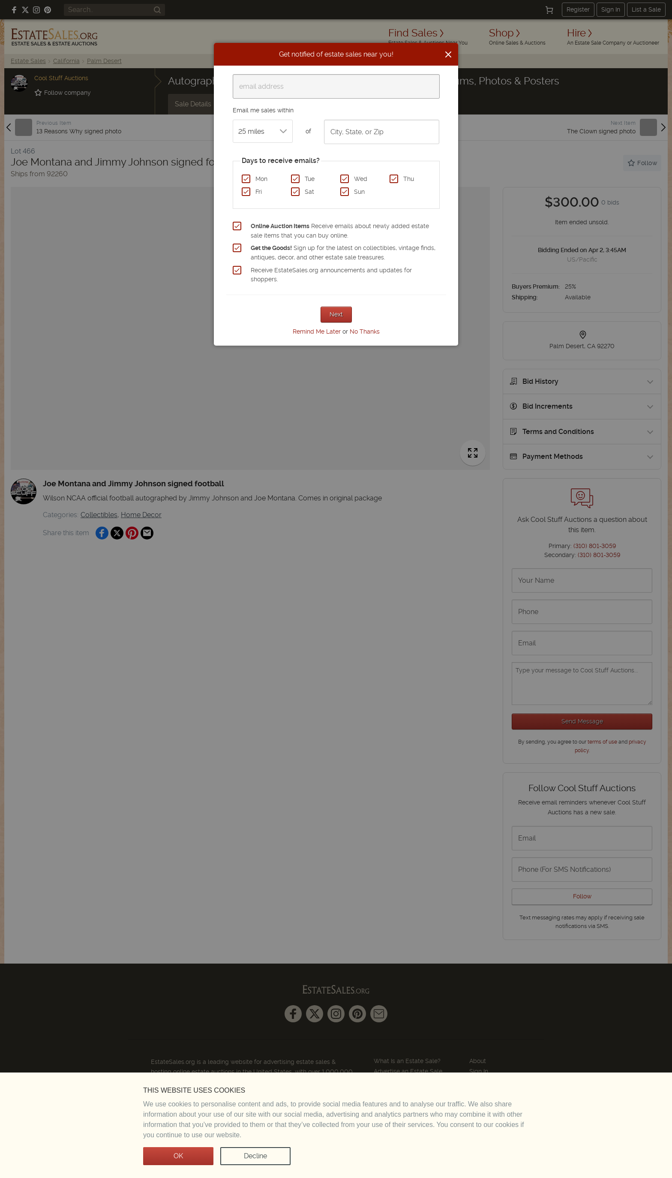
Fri (258, 191)
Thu (408, 178)
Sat (309, 191)
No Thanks (365, 331)
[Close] (448, 54)
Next (336, 314)
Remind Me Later (317, 331)
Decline (255, 1156)
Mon (261, 178)
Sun (359, 191)
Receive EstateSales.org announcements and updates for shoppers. (331, 275)
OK (178, 1156)
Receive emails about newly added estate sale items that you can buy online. (340, 231)
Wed (360, 178)
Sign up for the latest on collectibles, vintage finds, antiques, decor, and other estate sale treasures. (343, 252)
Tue (310, 178)
